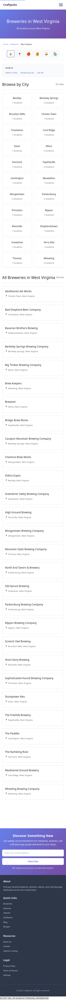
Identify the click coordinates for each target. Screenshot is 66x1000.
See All (40, 72)
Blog (5, 922)
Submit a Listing (10, 951)
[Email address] (33, 853)
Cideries (6, 913)
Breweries (14, 44)
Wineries (7, 908)
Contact (6, 946)
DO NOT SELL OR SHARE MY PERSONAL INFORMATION (24, 998)
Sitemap (7, 975)
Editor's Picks (11, 72)
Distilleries (7, 917)
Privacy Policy (9, 966)
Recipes (6, 926)
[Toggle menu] (61, 4)
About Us (7, 941)
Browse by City (27, 72)
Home (5, 44)
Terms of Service (10, 970)
